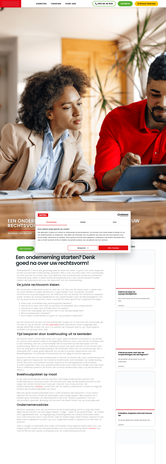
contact (93, 428)
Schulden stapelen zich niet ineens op (135, 414)
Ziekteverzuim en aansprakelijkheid (127, 293)
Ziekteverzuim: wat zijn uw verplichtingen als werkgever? (133, 353)
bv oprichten (52, 324)
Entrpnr (39, 386)
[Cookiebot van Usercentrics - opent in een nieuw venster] (119, 215)
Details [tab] (83, 222)
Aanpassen (82, 248)
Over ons (70, 3)
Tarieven (56, 3)
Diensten (41, 3)
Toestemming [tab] (51, 222)
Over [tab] (115, 222)
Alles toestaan (113, 248)
